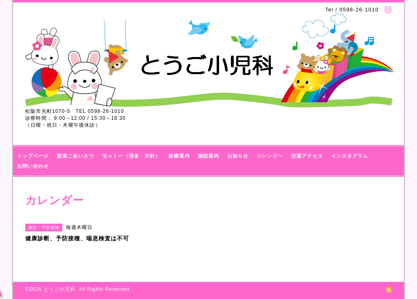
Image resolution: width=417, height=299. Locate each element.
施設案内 (208, 156)
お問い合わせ (33, 166)
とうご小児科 (59, 289)
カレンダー (270, 156)
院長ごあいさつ (75, 156)
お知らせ (237, 156)
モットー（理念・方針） (131, 156)
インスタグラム (349, 156)
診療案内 (179, 156)
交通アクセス (307, 156)
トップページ (33, 156)
